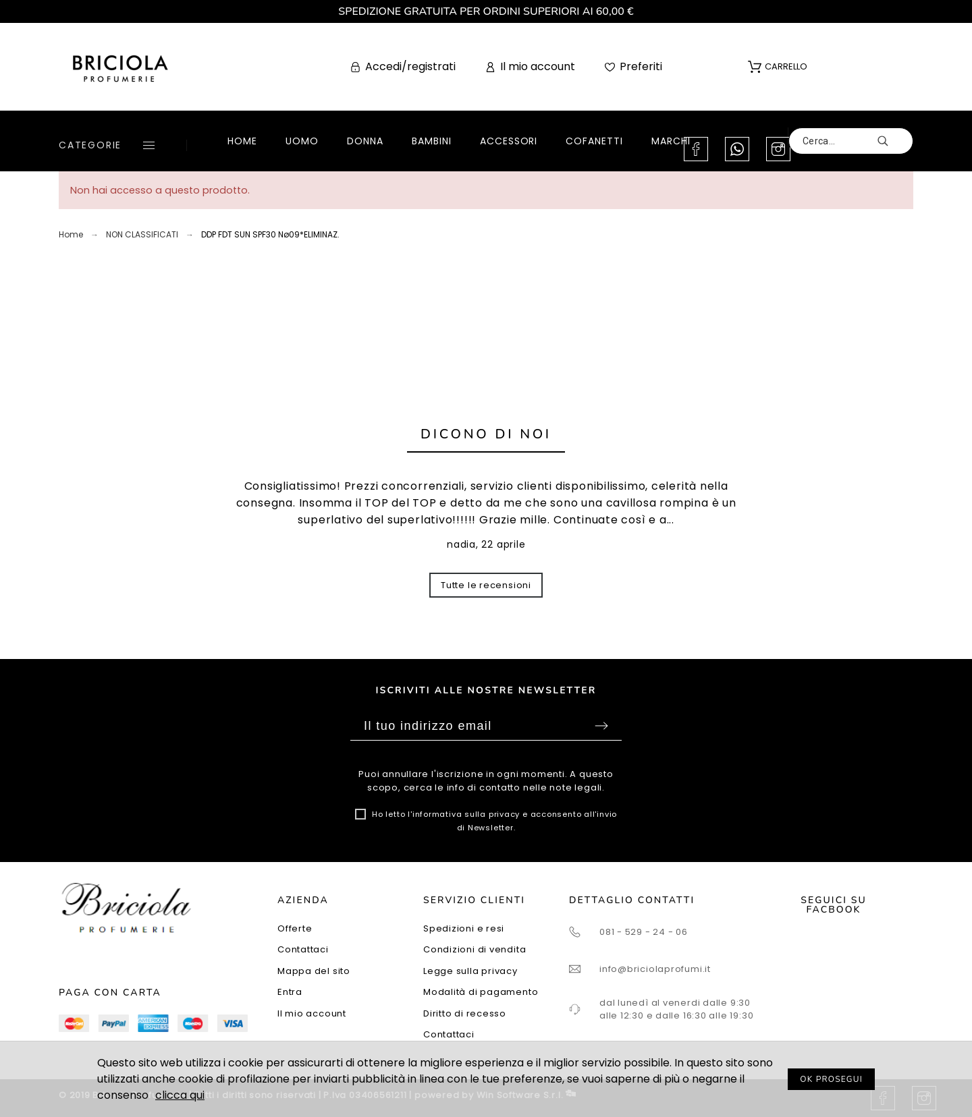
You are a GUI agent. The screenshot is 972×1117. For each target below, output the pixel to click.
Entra (289, 991)
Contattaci (303, 949)
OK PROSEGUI (831, 1079)
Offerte (294, 928)
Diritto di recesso (464, 1013)
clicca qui (180, 1095)
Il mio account (311, 1013)
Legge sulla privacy (470, 971)
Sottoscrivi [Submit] (601, 726)
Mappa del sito (313, 971)
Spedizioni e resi (463, 928)
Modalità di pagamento (480, 991)
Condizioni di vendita (474, 949)
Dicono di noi (486, 434)
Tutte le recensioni (486, 585)
